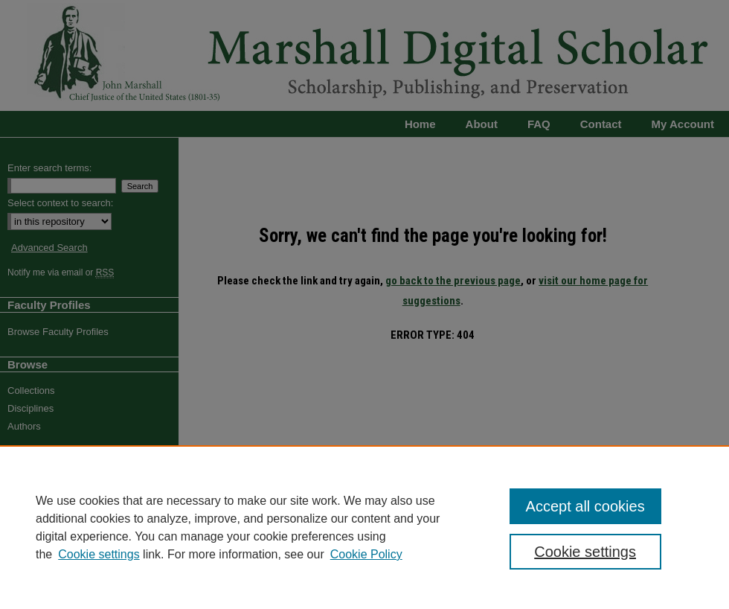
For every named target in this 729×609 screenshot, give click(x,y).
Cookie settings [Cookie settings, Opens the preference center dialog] (585, 551)
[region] (364, 527)
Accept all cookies (585, 506)
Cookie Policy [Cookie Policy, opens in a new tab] (366, 554)
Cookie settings (98, 554)
